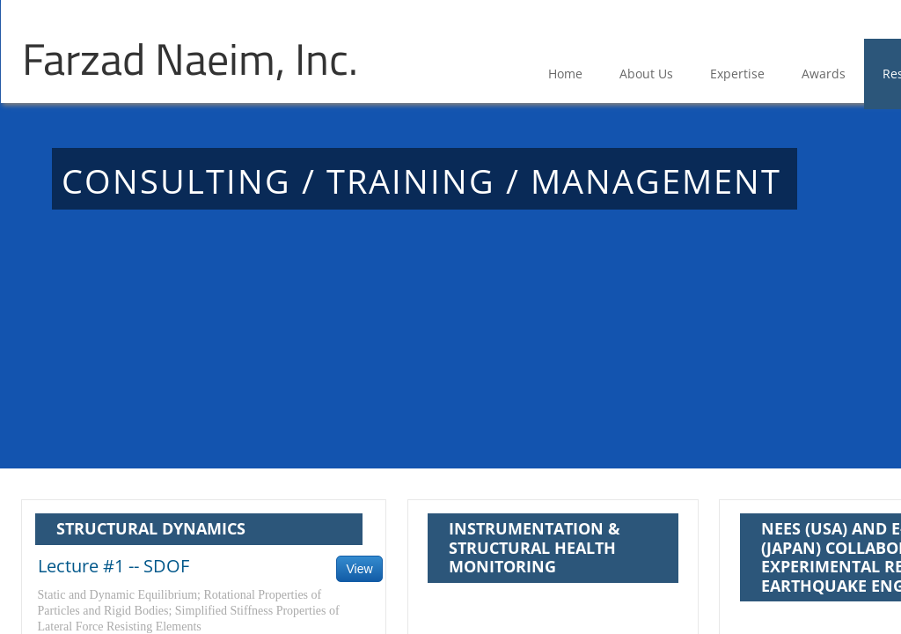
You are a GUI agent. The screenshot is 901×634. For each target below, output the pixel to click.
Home (565, 73)
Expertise (737, 73)
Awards (824, 73)
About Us (646, 73)
